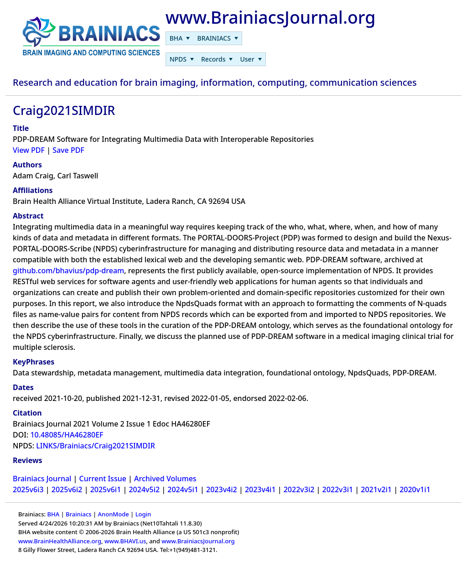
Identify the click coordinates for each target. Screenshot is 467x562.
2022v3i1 (337, 489)
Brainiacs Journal (42, 479)
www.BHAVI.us (125, 541)
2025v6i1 (105, 489)
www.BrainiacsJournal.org (197, 541)
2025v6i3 (28, 489)
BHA (53, 514)
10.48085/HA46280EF (66, 435)
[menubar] (204, 38)
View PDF (29, 150)
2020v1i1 (415, 489)
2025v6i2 (67, 489)
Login (143, 514)
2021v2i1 (376, 489)
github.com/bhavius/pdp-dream (68, 270)
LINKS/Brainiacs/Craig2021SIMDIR (95, 446)
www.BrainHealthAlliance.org (59, 541)
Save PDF (68, 150)
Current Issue (102, 479)
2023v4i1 (260, 489)
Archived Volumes (165, 479)
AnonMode (113, 514)
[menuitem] (180, 38)
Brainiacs (79, 514)
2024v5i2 (144, 489)
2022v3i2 (299, 489)
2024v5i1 (182, 489)
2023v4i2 (221, 489)
